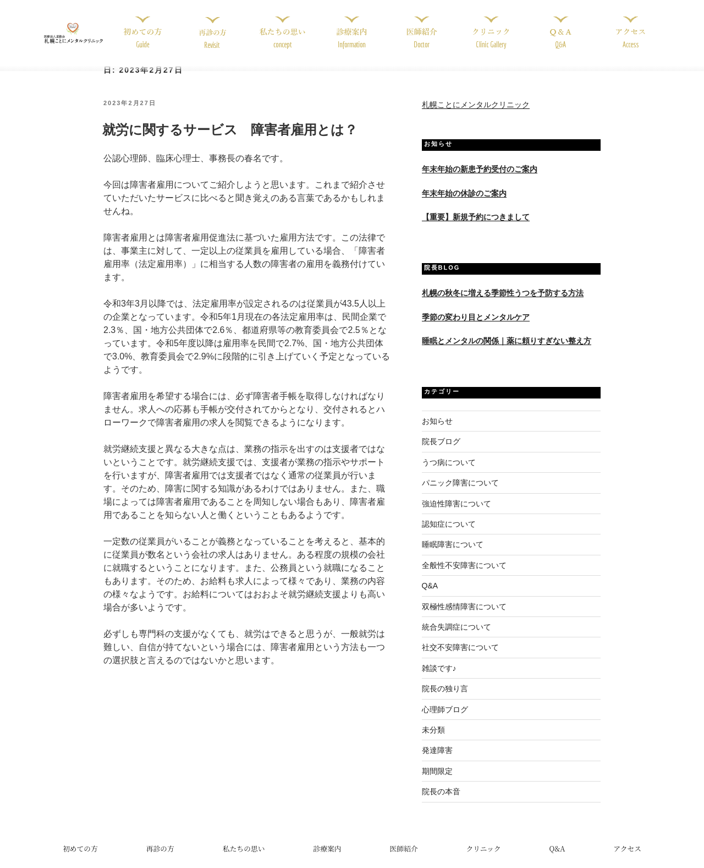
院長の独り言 (445, 700)
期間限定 (437, 782)
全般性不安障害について (464, 576)
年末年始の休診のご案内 (464, 204)
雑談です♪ (439, 679)
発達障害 (437, 762)
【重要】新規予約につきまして (476, 228)
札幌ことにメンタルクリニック (476, 116)
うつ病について (449, 474)
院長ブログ (441, 453)
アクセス (627, 860)
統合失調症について (456, 638)
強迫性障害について (456, 515)
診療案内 (327, 860)
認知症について (449, 535)
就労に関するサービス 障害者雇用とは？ (230, 141)
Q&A (430, 597)
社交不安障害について (460, 659)
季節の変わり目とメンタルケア (476, 328)
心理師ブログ (445, 721)
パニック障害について (460, 494)
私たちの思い (244, 860)
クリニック (483, 860)
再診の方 (160, 860)
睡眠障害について (452, 556)
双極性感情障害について (464, 618)
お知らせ (437, 432)
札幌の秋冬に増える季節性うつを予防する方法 (503, 305)
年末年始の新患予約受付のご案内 (479, 181)
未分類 (433, 741)
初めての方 (80, 860)
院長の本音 (441, 803)
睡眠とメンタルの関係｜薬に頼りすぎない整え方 (506, 352)
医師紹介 (403, 860)
